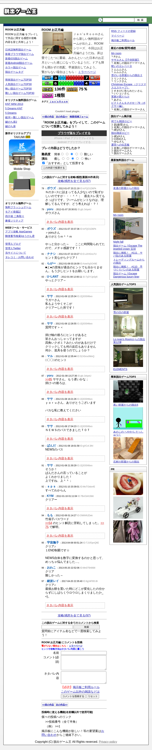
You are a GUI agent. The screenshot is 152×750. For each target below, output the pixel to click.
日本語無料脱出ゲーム (18, 49)
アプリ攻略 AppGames (18, 231)
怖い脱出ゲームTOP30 (18, 88)
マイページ (117, 35)
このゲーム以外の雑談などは (80, 696)
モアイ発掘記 (13, 211)
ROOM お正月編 (14, 29)
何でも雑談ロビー (121, 121)
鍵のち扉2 (11, 121)
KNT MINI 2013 (14, 104)
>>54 (48, 523)
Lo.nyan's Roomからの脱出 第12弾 (129, 339)
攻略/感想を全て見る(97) (74, 181)
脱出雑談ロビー (120, 132)
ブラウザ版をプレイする (74, 133)
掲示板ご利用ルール (123, 40)
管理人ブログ (13, 243)
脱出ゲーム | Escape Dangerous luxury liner (126, 275)
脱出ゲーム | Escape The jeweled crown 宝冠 (127, 247)
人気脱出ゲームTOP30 (18, 84)
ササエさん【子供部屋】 (125, 59)
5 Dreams (11, 112)
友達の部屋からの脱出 (128, 186)
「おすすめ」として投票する (64, 163)
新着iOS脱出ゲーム (16, 58)
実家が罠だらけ (120, 96)
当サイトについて (15, 252)
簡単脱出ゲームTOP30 (18, 79)
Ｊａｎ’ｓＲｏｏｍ (58, 101)
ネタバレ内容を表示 (59, 221)
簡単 (57, 154)
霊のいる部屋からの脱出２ (126, 75)
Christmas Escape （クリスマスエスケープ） (128, 86)
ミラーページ (87, 72)
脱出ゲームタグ (14, 71)
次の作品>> (61, 116)
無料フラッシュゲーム (18, 207)
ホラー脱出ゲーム (15, 67)
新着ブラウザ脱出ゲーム (19, 54)
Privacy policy (108, 746)
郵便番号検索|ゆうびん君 (20, 236)
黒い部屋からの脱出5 (128, 403)
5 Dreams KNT (14, 108)
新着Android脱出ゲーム (18, 62)
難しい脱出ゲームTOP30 (19, 93)
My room (116, 53)
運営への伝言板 (120, 144)
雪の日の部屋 (128, 311)
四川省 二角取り (14, 216)
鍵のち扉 (10, 126)
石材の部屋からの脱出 (128, 460)
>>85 (48, 379)
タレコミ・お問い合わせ (19, 257)
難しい (88, 154)
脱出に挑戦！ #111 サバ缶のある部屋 (127, 254)
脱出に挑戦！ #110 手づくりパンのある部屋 (127, 268)
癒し (55, 158)
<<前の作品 (48, 116)
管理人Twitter (13, 248)
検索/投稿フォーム (79, 116)
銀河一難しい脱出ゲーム (19, 117)
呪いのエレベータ (121, 66)
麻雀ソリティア (14, 220)
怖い (88, 158)
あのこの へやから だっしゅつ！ (128, 431)
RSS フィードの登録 (123, 31)
